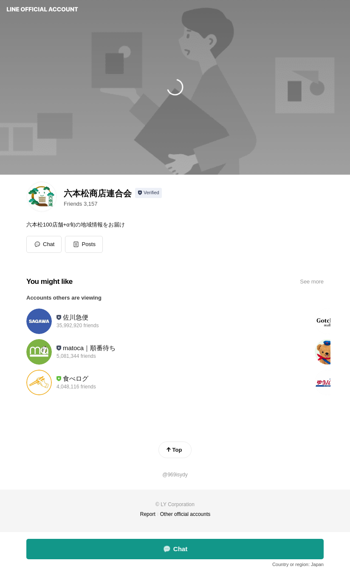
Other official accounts (185, 514)
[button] (84, 244)
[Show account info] (148, 193)
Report (147, 514)
